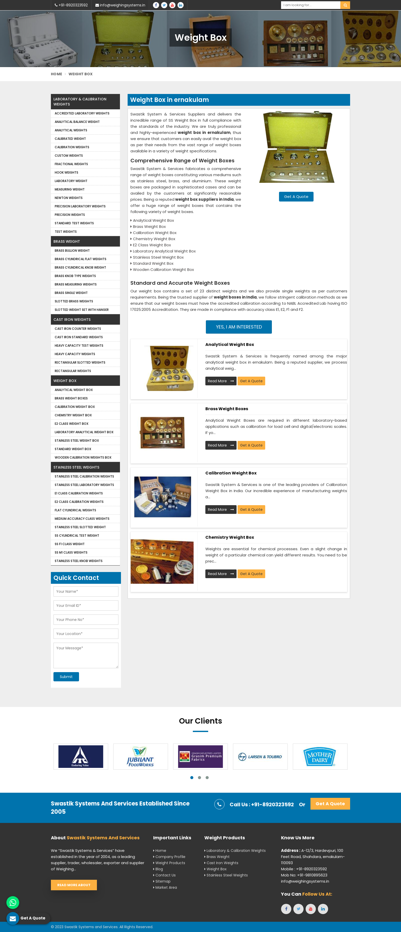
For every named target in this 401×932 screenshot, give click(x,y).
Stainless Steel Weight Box (77, 440)
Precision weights (70, 215)
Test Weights (66, 231)
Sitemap (162, 881)
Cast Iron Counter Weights (78, 328)
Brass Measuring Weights (76, 284)
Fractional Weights (71, 164)
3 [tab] (207, 777)
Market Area (165, 887)
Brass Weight (66, 241)
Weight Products (169, 862)
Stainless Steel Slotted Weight (80, 527)
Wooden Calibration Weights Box (83, 457)
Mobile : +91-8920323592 (304, 869)
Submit (66, 676)
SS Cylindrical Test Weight (77, 535)
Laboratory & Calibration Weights (79, 102)
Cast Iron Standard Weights (79, 337)
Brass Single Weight (71, 293)
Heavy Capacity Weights (75, 354)
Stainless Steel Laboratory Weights (84, 485)
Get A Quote (296, 196)
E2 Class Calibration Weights (79, 502)
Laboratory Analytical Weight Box (84, 432)
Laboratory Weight (71, 181)
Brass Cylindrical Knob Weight (80, 267)
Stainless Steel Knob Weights (79, 561)
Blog (158, 869)
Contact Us (164, 875)
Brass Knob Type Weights (75, 276)
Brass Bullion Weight (72, 250)
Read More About (74, 885)
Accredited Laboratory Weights (82, 113)
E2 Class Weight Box (71, 423)
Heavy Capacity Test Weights (79, 345)
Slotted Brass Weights (74, 301)
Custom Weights (69, 155)
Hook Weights (66, 172)
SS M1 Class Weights (71, 552)
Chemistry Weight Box (229, 537)
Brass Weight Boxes (226, 409)
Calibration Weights (72, 147)
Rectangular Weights (73, 371)
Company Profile (169, 856)
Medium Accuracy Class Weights (82, 518)
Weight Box (64, 380)
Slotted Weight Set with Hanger (82, 310)
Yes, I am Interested (239, 327)
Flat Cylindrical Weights (75, 510)
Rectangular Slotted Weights (80, 362)
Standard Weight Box (73, 449)
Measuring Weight (70, 189)
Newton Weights (69, 198)
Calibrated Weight (70, 138)
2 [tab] (199, 777)
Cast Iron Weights (72, 319)
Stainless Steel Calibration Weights (84, 476)
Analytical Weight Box (229, 344)
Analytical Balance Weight (77, 122)
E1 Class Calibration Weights (79, 493)
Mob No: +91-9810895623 (304, 875)
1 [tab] (191, 777)
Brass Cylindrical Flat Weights (80, 259)
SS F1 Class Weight (70, 544)
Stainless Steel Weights (76, 467)
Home (56, 74)
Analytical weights (71, 130)
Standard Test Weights (74, 223)
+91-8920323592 (71, 5)
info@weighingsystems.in (120, 5)
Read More (221, 381)
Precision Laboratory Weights (80, 206)
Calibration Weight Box (231, 473)
